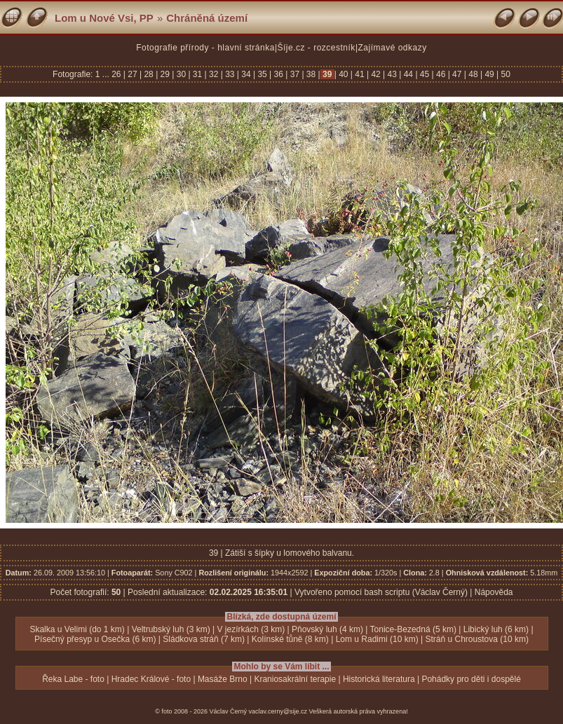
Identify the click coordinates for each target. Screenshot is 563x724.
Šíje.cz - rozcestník (316, 48)
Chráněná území (206, 18)
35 (262, 74)
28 (149, 74)
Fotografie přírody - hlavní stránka (205, 48)
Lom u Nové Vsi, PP (104, 18)
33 (230, 74)
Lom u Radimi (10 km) (377, 639)
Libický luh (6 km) (496, 629)
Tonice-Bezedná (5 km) (413, 629)
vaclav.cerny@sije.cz (278, 711)
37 (294, 74)
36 (278, 74)
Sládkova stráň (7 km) (204, 639)
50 (504, 74)
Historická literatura (379, 679)
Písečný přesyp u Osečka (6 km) (95, 639)
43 (392, 74)
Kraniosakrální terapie (295, 679)
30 (181, 74)
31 (198, 74)
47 (457, 74)
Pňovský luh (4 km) (327, 629)
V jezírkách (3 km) (251, 629)
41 (360, 74)
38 (311, 74)
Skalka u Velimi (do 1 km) (76, 629)
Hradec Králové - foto (151, 679)
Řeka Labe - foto (73, 679)
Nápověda (494, 592)
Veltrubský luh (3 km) (171, 629)
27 (133, 74)
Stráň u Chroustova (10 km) (476, 639)
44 (408, 74)
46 (441, 74)
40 (344, 74)
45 (425, 74)
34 (246, 74)
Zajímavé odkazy (392, 48)
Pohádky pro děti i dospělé (470, 679)
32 (214, 74)
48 (473, 74)
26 (117, 74)
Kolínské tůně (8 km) (290, 639)
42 (376, 74)
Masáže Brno (222, 679)
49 (489, 74)
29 (165, 74)
